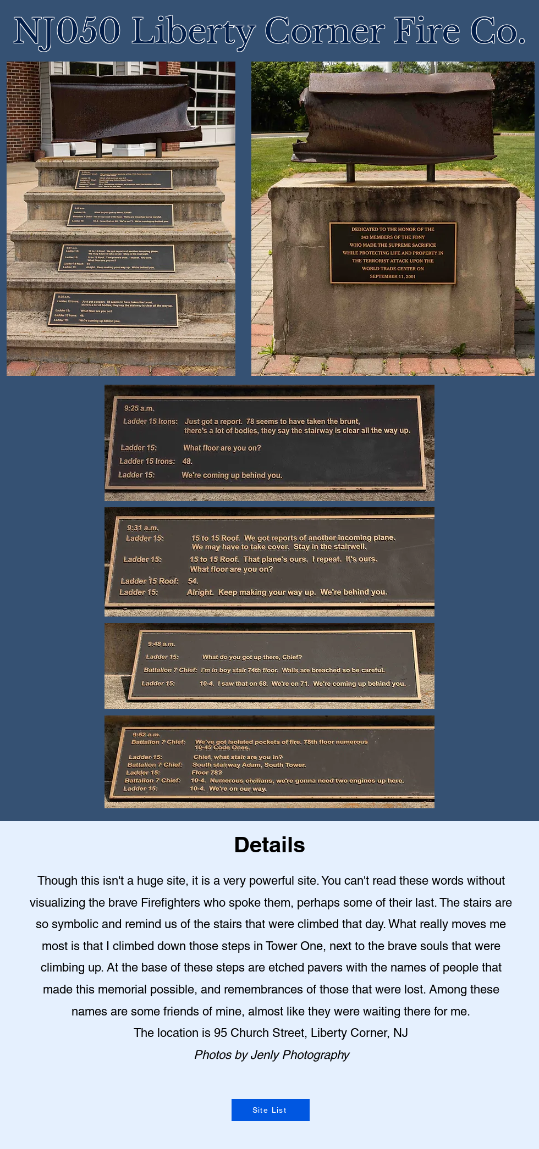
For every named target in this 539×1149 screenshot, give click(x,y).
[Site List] (271, 1110)
